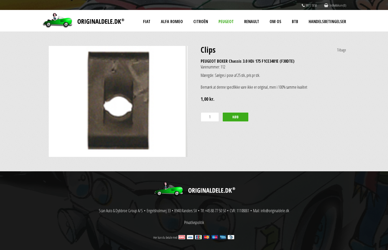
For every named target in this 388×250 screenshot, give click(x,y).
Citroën (200, 21)
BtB (295, 21)
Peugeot (226, 21)
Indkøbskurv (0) (335, 5)
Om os (275, 21)
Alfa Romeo (172, 21)
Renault (251, 21)
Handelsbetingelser (327, 21)
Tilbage (341, 49)
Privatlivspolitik (194, 222)
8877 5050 (309, 5)
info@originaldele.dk (275, 211)
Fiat (146, 21)
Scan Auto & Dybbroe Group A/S (121, 211)
